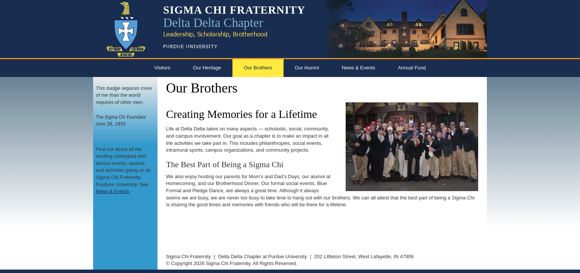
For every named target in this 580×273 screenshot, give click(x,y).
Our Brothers (258, 68)
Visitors (162, 68)
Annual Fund (412, 68)
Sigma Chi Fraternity (188, 256)
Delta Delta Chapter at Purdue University (262, 256)
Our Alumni (307, 68)
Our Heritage (207, 68)
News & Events (358, 68)
